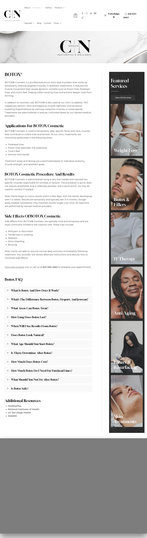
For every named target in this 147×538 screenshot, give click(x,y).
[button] (123, 97)
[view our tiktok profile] (82, 17)
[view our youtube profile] (95, 13)
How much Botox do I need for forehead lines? (42, 371)
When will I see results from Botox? (34, 326)
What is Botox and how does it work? (35, 290)
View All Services (123, 98)
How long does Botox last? (29, 317)
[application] (42, 7)
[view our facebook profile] (82, 13)
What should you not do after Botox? (35, 380)
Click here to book (14, 267)
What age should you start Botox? (33, 344)
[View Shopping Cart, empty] (75, 15)
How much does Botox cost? (30, 362)
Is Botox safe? (20, 388)
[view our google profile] (91, 13)
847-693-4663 (50, 267)
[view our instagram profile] (86, 13)
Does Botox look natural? (28, 335)
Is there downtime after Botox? (32, 353)
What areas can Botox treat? (30, 308)
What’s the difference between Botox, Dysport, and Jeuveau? (50, 299)
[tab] (48, 290)
